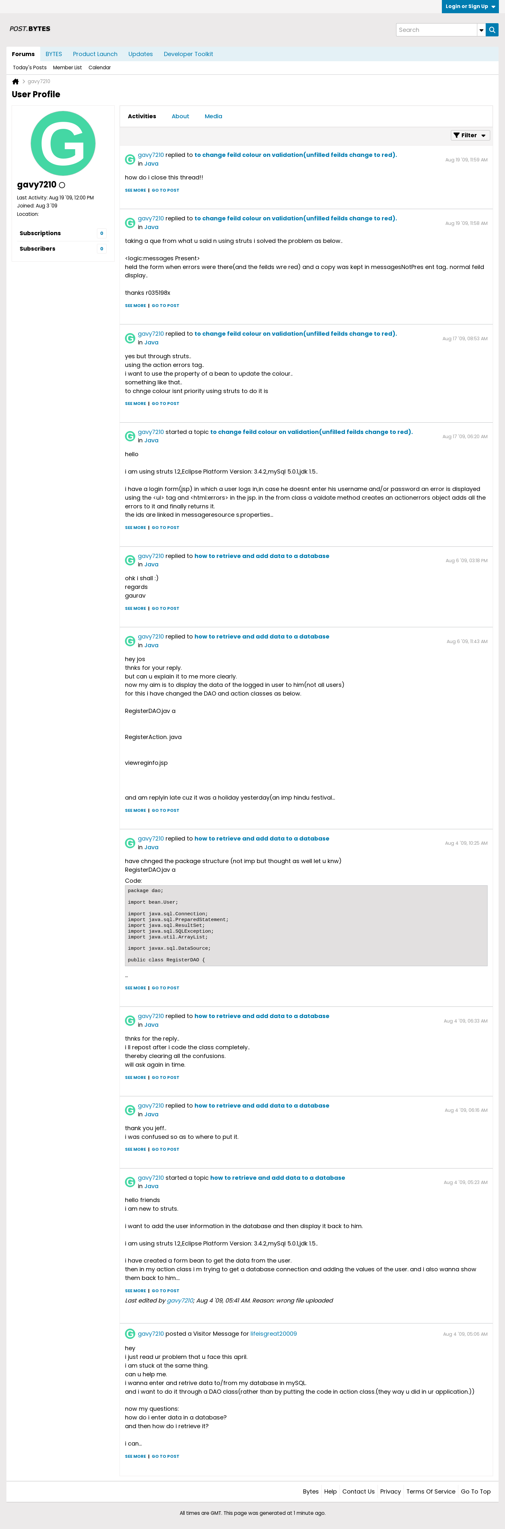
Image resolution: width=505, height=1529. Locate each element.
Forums (23, 54)
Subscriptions (40, 233)
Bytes (311, 1491)
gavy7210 (151, 155)
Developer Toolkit (188, 54)
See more (135, 190)
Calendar (100, 67)
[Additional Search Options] (481, 29)
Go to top (476, 1491)
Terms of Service (430, 1491)
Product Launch (95, 54)
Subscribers (37, 249)
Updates (141, 54)
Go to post (165, 190)
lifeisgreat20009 (274, 1334)
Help (330, 1491)
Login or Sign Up (470, 6)
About (180, 116)
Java (151, 163)
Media (213, 116)
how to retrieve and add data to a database (262, 556)
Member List (67, 67)
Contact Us (358, 1491)
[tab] (142, 116)
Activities (142, 116)
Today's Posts (30, 67)
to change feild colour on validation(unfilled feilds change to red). (296, 155)
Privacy (390, 1491)
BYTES (54, 54)
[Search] (441, 29)
